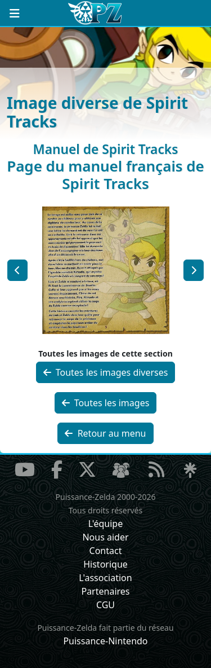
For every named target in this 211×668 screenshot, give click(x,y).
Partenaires (105, 591)
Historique (105, 564)
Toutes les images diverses (105, 372)
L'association (105, 578)
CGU (105, 605)
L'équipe (105, 523)
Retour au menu (105, 433)
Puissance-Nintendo (105, 641)
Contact (105, 550)
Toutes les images (106, 403)
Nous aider (105, 537)
